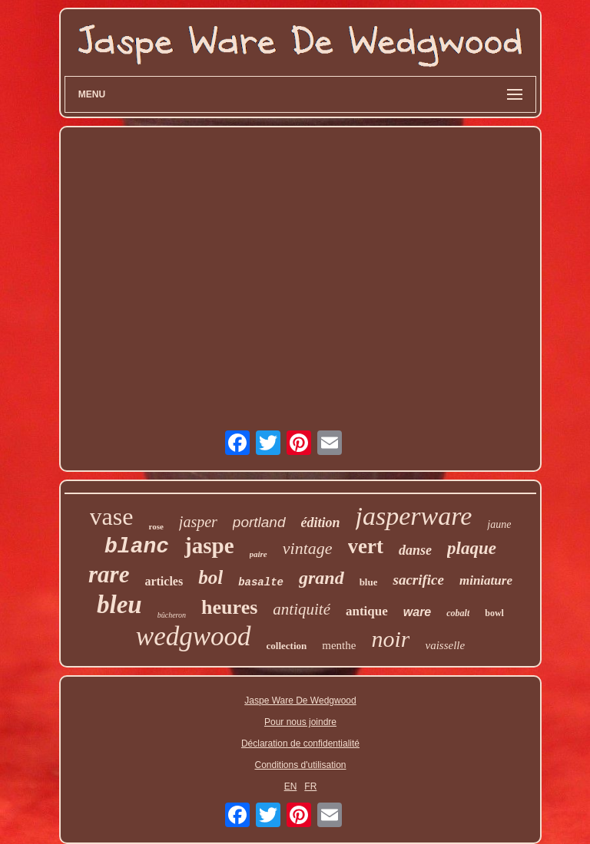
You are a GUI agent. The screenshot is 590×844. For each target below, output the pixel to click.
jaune (499, 524)
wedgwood (193, 636)
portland (259, 522)
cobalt (457, 613)
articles (163, 581)
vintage (308, 548)
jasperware (414, 516)
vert (365, 546)
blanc (136, 547)
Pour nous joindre (300, 722)
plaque (471, 548)
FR (310, 786)
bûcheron (171, 615)
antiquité (301, 609)
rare (108, 574)
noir (390, 638)
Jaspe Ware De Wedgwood (300, 700)
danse (415, 550)
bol (210, 577)
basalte (260, 582)
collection (287, 645)
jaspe (209, 545)
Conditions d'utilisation (300, 765)
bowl (494, 613)
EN (290, 786)
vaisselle (445, 645)
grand (321, 578)
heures (229, 607)
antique (367, 611)
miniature (485, 580)
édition (320, 522)
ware (417, 611)
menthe (339, 645)
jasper (198, 521)
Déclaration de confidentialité (300, 743)
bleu (119, 604)
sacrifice (418, 580)
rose (155, 526)
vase (112, 516)
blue (369, 582)
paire (258, 554)
